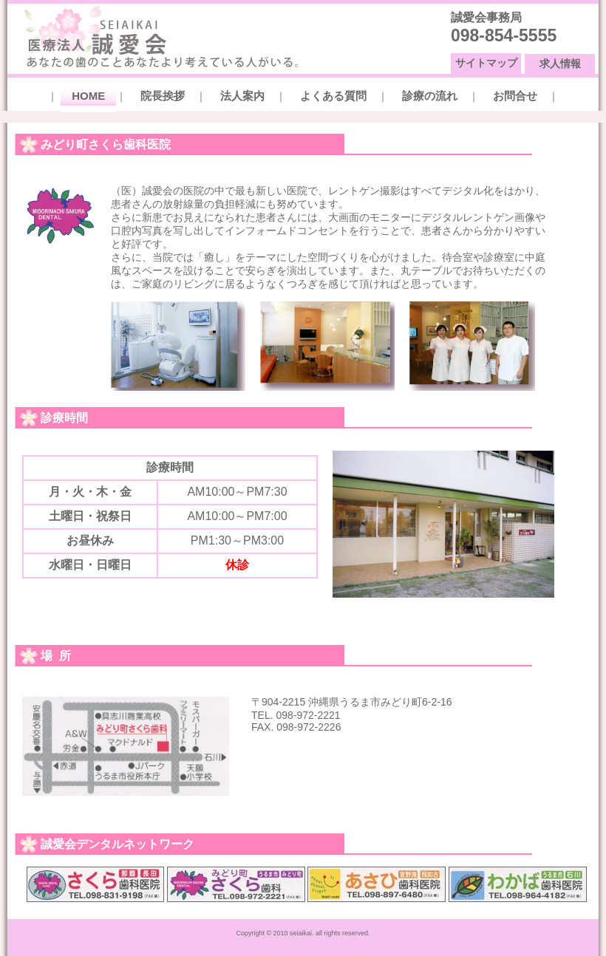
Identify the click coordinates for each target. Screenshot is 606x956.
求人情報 (560, 63)
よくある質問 (333, 95)
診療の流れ (429, 95)
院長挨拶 (162, 95)
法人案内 (242, 95)
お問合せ (515, 95)
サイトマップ (486, 63)
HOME (88, 95)
